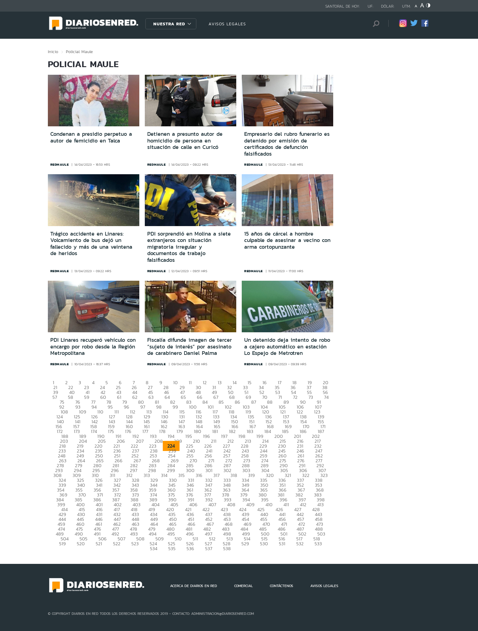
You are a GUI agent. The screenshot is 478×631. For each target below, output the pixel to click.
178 (162, 431)
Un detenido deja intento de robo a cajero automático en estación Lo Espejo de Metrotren (287, 346)
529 (245, 543)
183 (250, 431)
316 (199, 475)
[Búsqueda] (374, 23)
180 (197, 431)
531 (282, 543)
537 (208, 548)
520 (81, 543)
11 (190, 382)
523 (135, 543)
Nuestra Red (169, 23)
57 (54, 397)
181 (215, 431)
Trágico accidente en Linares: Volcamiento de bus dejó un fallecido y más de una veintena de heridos (91, 244)
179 (180, 431)
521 (99, 543)
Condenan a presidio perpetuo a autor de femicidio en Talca (91, 137)
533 (318, 543)
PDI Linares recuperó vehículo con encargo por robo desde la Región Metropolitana (93, 346)
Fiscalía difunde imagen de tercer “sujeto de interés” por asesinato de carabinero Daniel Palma (189, 346)
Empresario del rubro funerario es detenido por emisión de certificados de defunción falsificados (287, 144)
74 (326, 397)
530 (264, 543)
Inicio (53, 51)
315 (181, 475)
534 (153, 548)
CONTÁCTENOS (281, 586)
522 (116, 543)
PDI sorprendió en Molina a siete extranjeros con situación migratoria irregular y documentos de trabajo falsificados (189, 247)
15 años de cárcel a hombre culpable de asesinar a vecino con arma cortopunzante (287, 240)
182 (232, 431)
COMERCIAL (243, 586)
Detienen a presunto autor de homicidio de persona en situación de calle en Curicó (185, 140)
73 (311, 397)
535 (172, 548)
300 (190, 470)
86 (237, 402)
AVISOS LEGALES (227, 24)
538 (227, 548)
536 (190, 548)
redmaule (59, 164)
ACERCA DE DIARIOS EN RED (193, 586)
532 (300, 543)
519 (62, 543)
